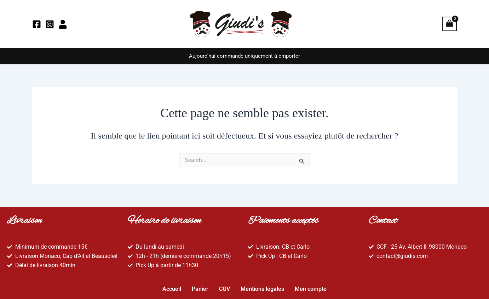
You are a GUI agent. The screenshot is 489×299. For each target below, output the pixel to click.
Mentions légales (262, 287)
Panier (200, 287)
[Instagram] (49, 24)
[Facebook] (36, 24)
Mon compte (311, 287)
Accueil (171, 287)
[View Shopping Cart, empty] (449, 24)
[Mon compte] (62, 24)
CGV (224, 287)
